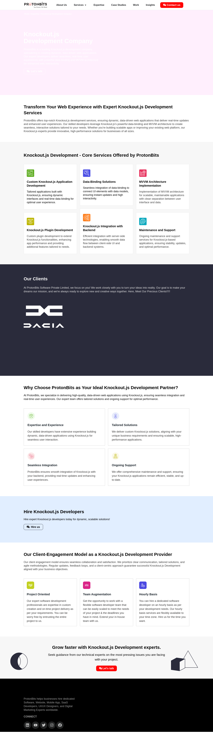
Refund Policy (181, 744)
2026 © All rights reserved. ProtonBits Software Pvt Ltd (53, 744)
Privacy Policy (142, 744)
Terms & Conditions (162, 744)
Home (26, 14)
